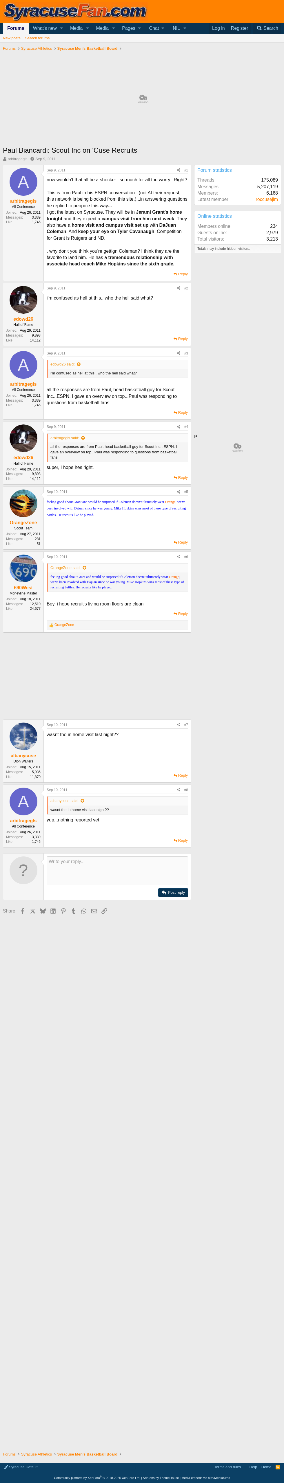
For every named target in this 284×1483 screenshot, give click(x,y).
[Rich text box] (117, 870)
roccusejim (267, 199)
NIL (176, 28)
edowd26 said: (62, 364)
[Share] (178, 170)
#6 (186, 557)
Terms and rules (227, 1467)
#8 (186, 790)
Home (266, 1467)
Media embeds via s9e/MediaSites (205, 1478)
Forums (15, 28)
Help (253, 1467)
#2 (186, 288)
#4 (186, 427)
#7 (186, 725)
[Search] (267, 28)
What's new (45, 28)
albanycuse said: (64, 801)
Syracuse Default (21, 1467)
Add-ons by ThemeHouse (161, 1478)
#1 (186, 170)
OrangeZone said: (65, 568)
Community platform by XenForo (97, 1478)
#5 (186, 492)
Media (76, 28)
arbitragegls (18, 159)
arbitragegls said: (64, 438)
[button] (61, 28)
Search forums (37, 38)
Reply (183, 274)
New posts (12, 38)
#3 (186, 353)
